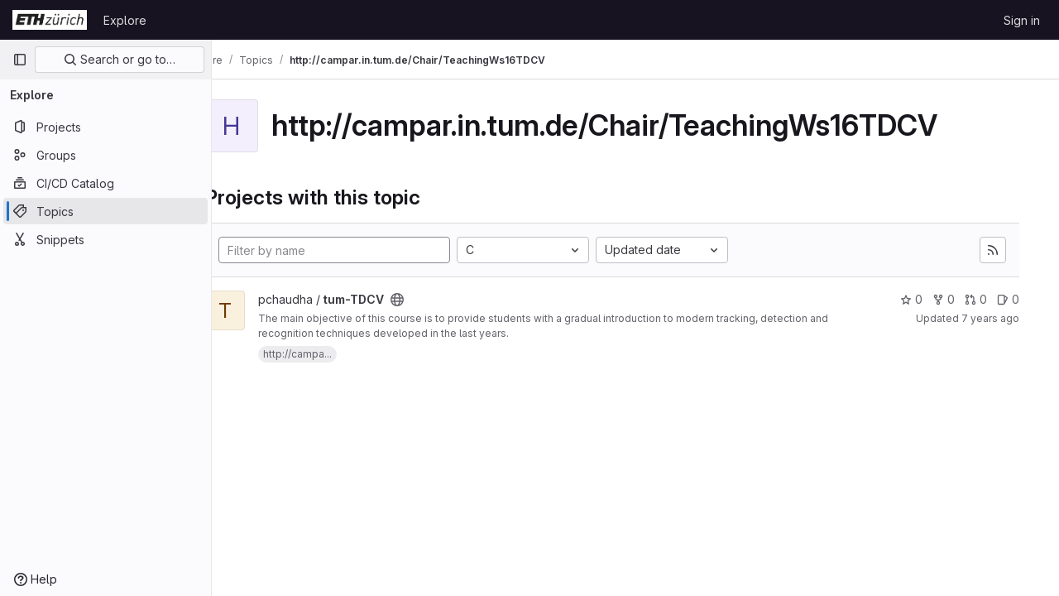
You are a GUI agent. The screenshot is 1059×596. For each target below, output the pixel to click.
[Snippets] (105, 239)
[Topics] (105, 211)
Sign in (1022, 20)
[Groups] (105, 155)
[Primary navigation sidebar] (20, 59)
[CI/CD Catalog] (105, 183)
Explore (124, 20)
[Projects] (105, 126)
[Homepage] (49, 20)
